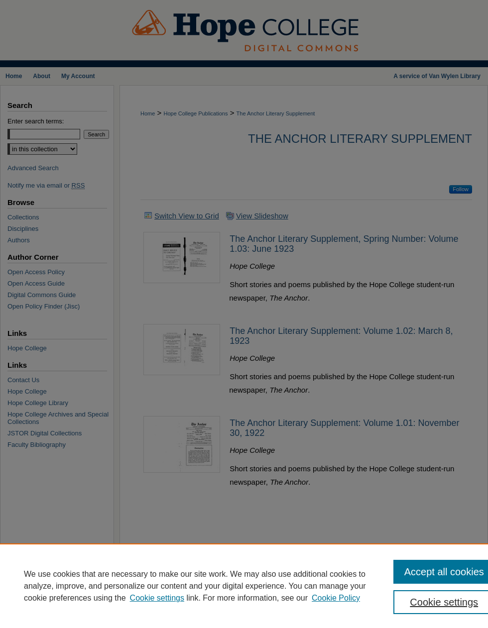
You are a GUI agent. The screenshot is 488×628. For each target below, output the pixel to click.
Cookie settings (157, 598)
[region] (244, 585)
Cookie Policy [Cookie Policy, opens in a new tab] (336, 598)
